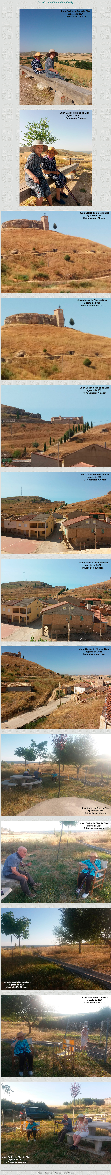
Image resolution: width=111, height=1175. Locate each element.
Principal (58, 1173)
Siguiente (48, 1173)
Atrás (40, 1173)
